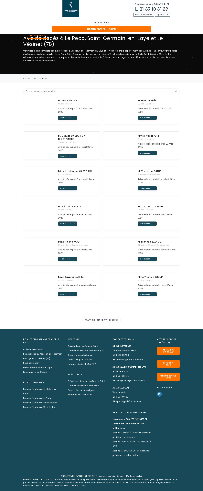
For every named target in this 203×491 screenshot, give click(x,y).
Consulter (67, 118)
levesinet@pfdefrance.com (129, 359)
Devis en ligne (162, 5)
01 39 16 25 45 (122, 376)
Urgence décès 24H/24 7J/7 (82, 364)
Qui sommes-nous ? (33, 349)
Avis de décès (38, 20)
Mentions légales (134, 476)
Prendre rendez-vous (32, 14)
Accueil (26, 78)
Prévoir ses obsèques (102, 20)
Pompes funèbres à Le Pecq (37, 398)
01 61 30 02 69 (122, 355)
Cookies (120, 476)
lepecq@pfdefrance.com (128, 401)
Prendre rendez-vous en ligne (37, 367)
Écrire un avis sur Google (35, 372)
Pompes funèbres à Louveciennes (40, 402)
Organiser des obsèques (67, 20)
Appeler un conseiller (168, 351)
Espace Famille (51, 14)
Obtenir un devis (168, 364)
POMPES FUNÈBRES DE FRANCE (81, 476)
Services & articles (134, 20)
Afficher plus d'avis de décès (101, 320)
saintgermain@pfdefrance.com (131, 380)
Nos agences (164, 20)
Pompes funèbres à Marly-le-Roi (39, 407)
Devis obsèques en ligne (80, 359)
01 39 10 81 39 (42, 9)
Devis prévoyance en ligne (81, 390)
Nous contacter (31, 363)
